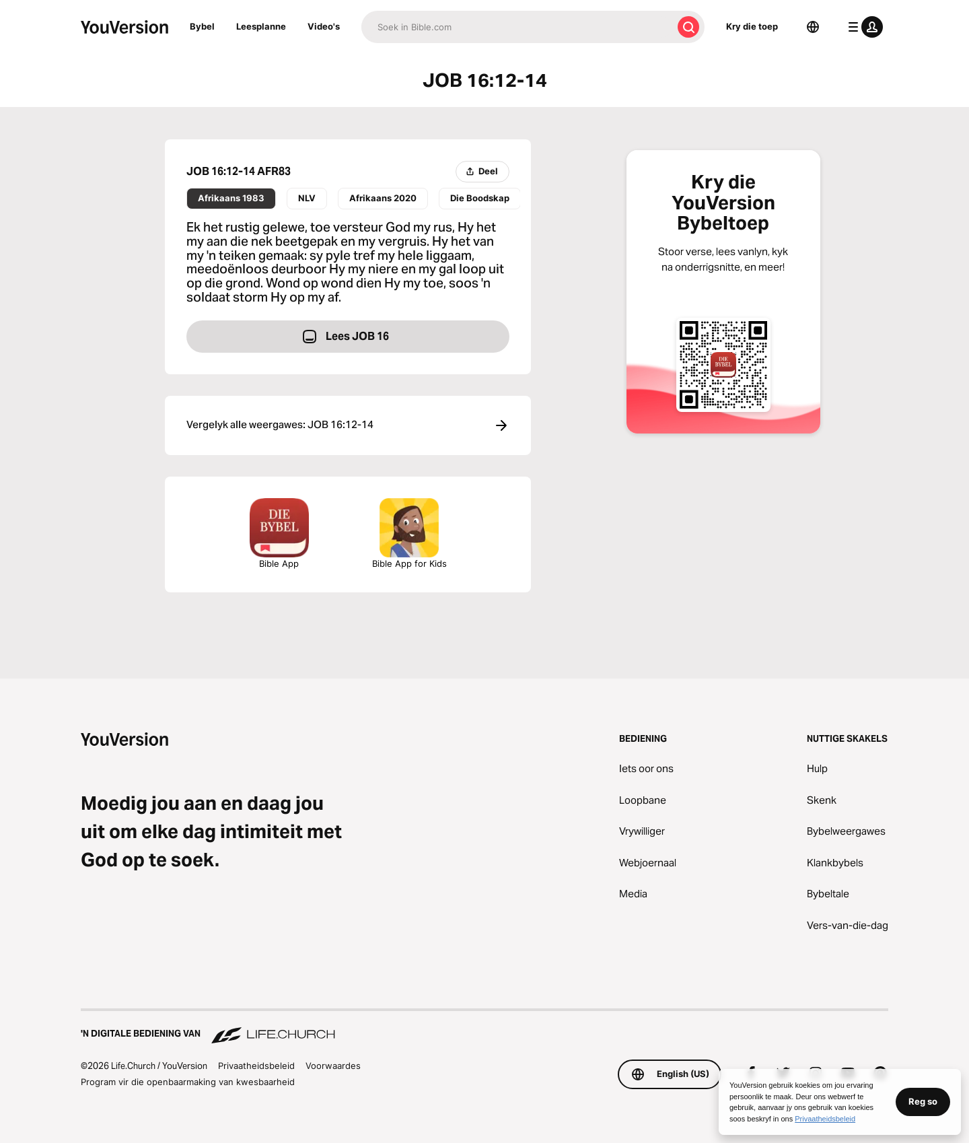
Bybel (202, 26)
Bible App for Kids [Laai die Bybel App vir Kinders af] (409, 533)
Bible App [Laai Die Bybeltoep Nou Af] (279, 533)
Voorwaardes (333, 1065)
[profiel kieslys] (862, 26)
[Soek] (516, 27)
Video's (324, 26)
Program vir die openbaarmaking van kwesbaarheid (188, 1081)
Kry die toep (752, 26)
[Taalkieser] (812, 26)
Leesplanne (261, 26)
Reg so (922, 1101)
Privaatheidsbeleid (256, 1065)
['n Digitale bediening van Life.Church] (484, 1027)
